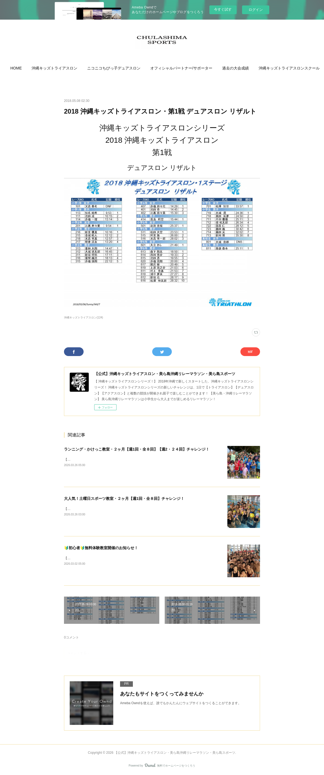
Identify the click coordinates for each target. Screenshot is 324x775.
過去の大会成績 (257, 68)
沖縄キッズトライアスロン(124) (83, 317)
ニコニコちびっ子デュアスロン (135, 68)
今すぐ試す (223, 9)
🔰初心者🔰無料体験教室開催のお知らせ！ (101, 548)
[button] (38, 68)
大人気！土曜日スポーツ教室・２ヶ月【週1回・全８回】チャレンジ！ (124, 498)
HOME (38, 68)
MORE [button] (286, 68)
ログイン (256, 10)
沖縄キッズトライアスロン (76, 68)
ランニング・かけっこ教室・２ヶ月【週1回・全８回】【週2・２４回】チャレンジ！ (136, 449)
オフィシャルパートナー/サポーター (203, 68)
